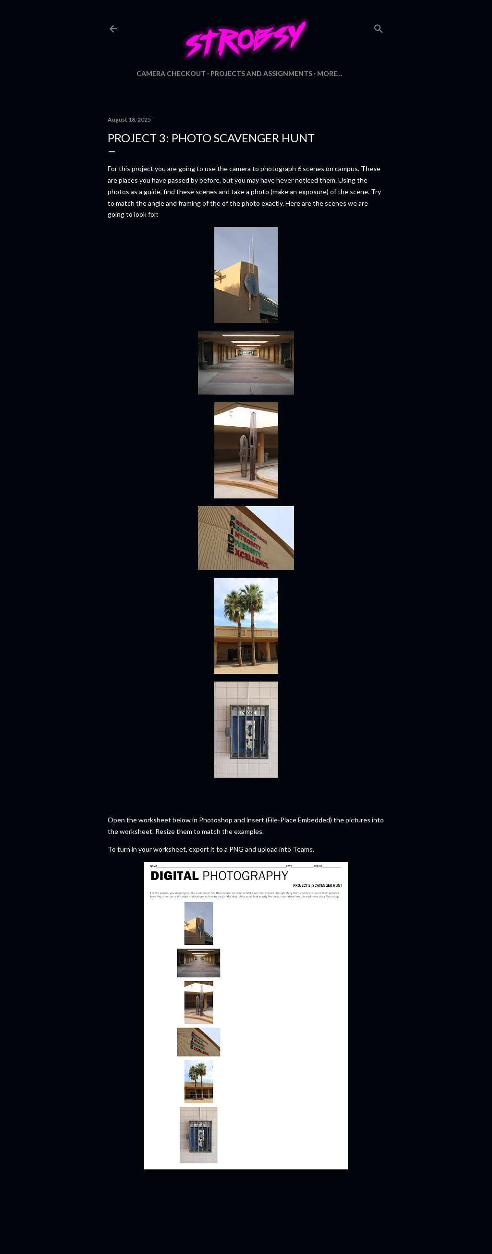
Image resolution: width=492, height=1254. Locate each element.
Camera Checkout (171, 73)
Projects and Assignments (261, 73)
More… (330, 73)
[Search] (378, 26)
